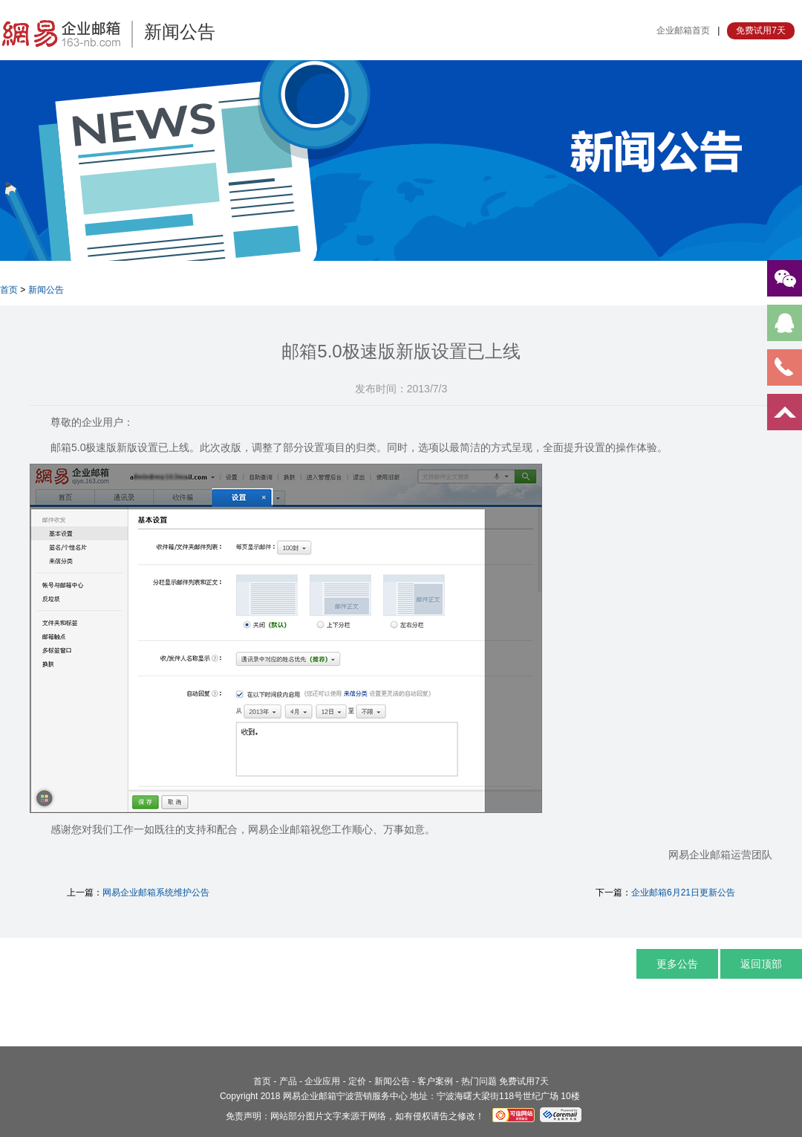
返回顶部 (761, 964)
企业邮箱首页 (683, 30)
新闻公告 (46, 290)
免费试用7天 (761, 30)
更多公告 (677, 964)
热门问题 (479, 1081)
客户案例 (435, 1081)
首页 (9, 290)
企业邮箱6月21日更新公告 (683, 892)
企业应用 (322, 1081)
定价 (357, 1081)
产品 (288, 1081)
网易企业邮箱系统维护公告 (155, 892)
